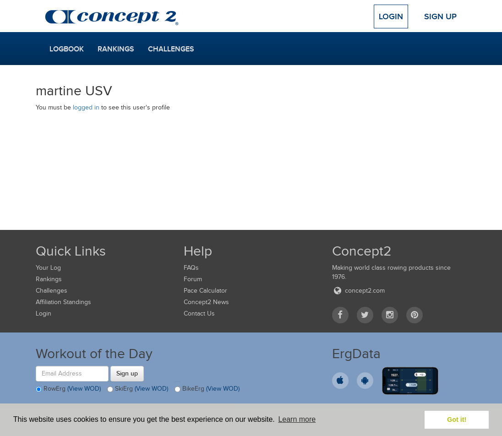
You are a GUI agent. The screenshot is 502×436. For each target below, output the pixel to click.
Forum (193, 279)
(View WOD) (84, 388)
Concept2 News (206, 302)
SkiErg (137, 389)
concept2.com (358, 290)
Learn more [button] (297, 419)
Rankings (116, 49)
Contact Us (199, 313)
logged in (86, 107)
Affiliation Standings (63, 302)
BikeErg (207, 389)
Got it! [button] (456, 419)
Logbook (66, 49)
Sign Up (440, 16)
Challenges (171, 49)
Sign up (127, 373)
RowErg (68, 389)
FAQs (191, 267)
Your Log (48, 267)
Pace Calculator (205, 290)
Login (391, 16)
